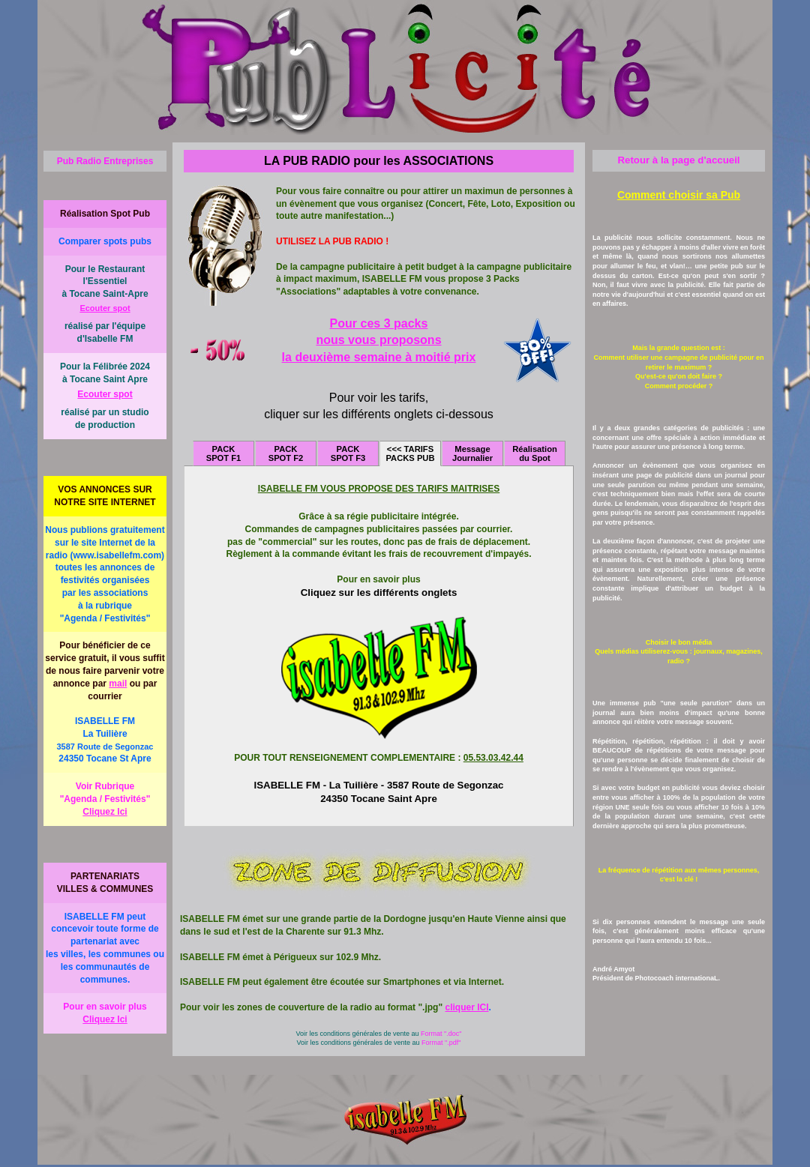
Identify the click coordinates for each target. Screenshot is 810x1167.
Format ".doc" (440, 1033)
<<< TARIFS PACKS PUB (410, 453)
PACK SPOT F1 (224, 453)
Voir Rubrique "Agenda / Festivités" (105, 800)
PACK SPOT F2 (286, 453)
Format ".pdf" (440, 1042)
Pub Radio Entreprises (105, 161)
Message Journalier (472, 453)
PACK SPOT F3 (348, 453)
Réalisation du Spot (534, 453)
